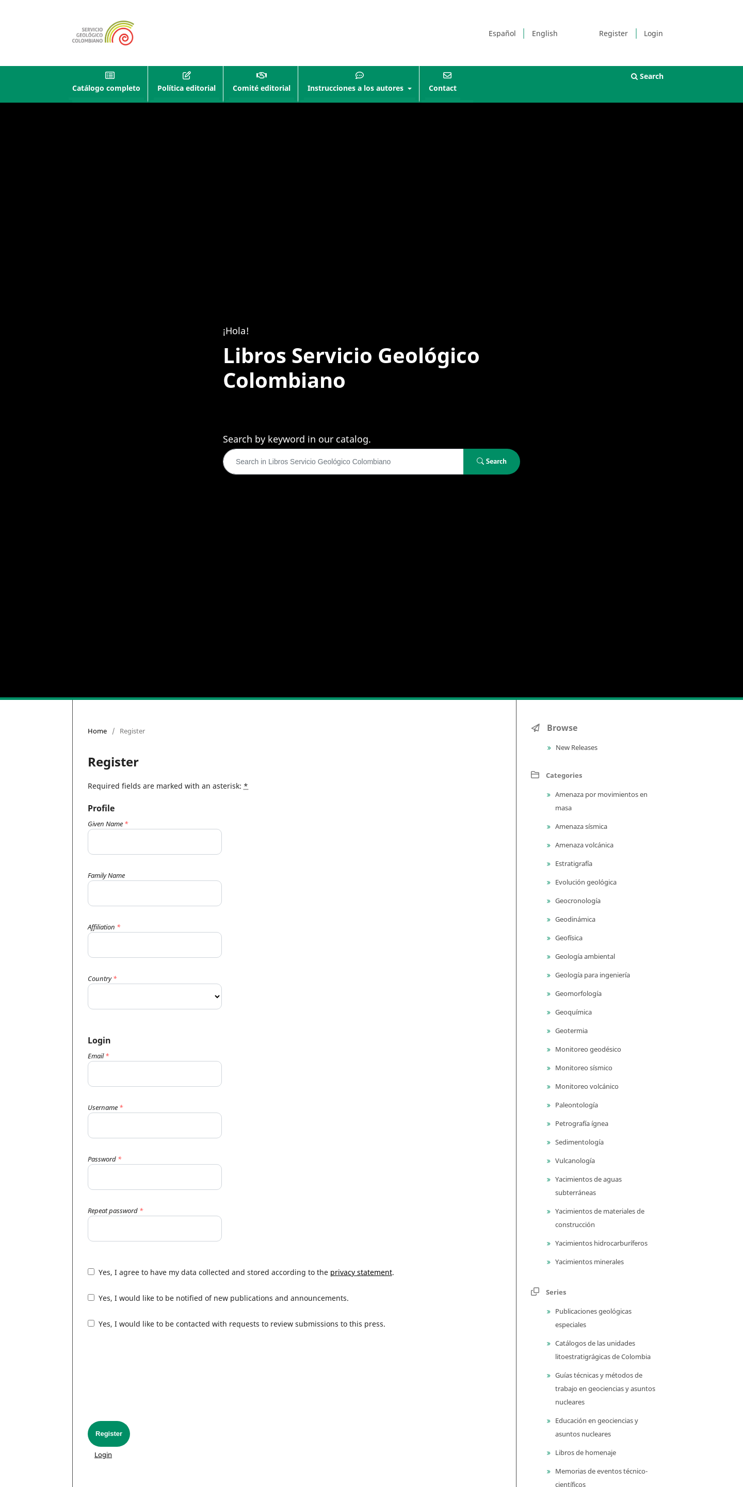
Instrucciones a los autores (357, 88)
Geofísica (568, 937)
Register (613, 33)
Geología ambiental (584, 956)
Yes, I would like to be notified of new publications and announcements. (218, 1298)
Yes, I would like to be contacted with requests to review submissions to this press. (236, 1324)
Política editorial (186, 88)
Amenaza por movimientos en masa (601, 801)
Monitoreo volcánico (586, 1086)
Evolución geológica (585, 882)
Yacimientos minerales (589, 1261)
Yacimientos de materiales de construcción (599, 1217)
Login (653, 33)
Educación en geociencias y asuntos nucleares (596, 1427)
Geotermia (571, 1030)
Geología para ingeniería (592, 974)
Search (647, 76)
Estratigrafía (573, 863)
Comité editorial (261, 88)
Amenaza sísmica (580, 826)
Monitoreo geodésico (587, 1049)
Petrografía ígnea (581, 1123)
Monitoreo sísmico (583, 1067)
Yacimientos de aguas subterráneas (588, 1185)
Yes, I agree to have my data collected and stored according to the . (241, 1272)
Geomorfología (578, 993)
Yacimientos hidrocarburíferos (601, 1243)
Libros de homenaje (585, 1452)
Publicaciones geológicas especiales (593, 1317)
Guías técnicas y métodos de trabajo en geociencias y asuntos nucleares (604, 1388)
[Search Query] (343, 462)
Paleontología (576, 1104)
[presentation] (166, 1375)
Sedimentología (579, 1142)
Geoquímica (573, 1012)
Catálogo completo (106, 88)
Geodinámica (574, 919)
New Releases (575, 747)
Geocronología (577, 900)
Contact (443, 88)
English (545, 33)
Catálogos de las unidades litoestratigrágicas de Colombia (602, 1349)
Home (97, 731)
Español (502, 33)
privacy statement (361, 1272)
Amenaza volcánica (583, 844)
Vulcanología (574, 1160)
